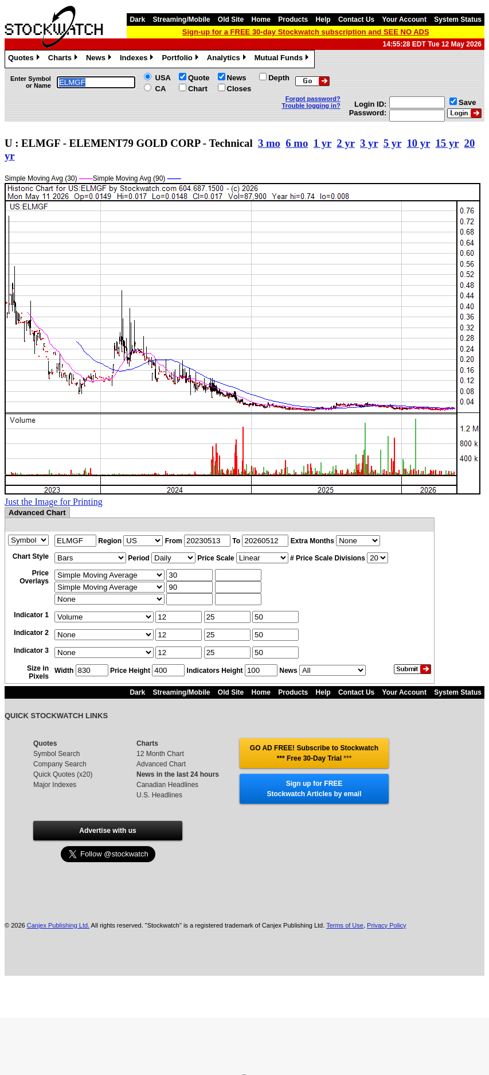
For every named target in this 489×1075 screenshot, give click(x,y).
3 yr (369, 143)
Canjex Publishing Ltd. (58, 925)
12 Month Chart (160, 754)
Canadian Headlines (167, 785)
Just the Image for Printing (54, 502)
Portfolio (181, 59)
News (100, 59)
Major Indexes (54, 785)
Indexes (138, 59)
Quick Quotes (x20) (62, 774)
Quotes (25, 59)
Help (323, 19)
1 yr (322, 143)
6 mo (296, 143)
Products (293, 19)
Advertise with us (107, 831)
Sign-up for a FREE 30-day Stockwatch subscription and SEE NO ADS (305, 32)
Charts (64, 59)
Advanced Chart (161, 764)
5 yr (392, 143)
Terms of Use (344, 925)
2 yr (345, 143)
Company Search (60, 764)
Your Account (404, 19)
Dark (137, 19)
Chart (198, 88)
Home (261, 19)
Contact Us (356, 19)
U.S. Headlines (159, 795)
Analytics (228, 59)
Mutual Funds (283, 59)
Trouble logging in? (311, 105)
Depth (279, 77)
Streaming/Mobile (181, 19)
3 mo (269, 143)
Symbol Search (56, 754)
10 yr (418, 143)
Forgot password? (313, 98)
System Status (458, 19)
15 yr (447, 143)
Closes (239, 88)
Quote (199, 77)
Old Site (231, 19)
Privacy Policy (386, 925)
